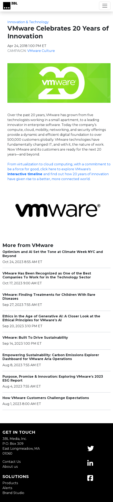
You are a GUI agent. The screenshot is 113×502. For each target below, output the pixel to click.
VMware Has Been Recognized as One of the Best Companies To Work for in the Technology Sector (46, 275)
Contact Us (11, 462)
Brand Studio (13, 493)
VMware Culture (41, 51)
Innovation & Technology (28, 22)
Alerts (7, 488)
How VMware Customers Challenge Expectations (45, 398)
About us (10, 467)
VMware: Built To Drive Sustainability (35, 338)
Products (10, 483)
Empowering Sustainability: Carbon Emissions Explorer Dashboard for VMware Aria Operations (50, 357)
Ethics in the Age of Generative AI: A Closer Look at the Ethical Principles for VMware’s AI (51, 318)
